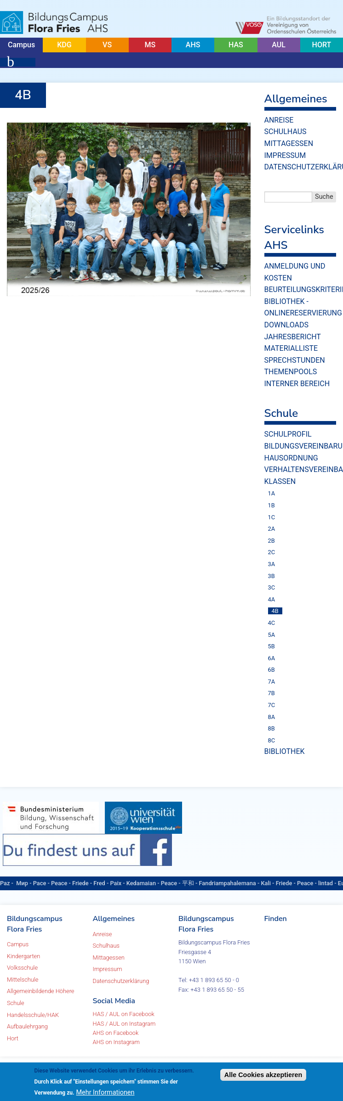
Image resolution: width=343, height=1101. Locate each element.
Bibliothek (284, 751)
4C (271, 622)
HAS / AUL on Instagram (124, 1023)
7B (271, 693)
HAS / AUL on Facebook (123, 1014)
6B (271, 669)
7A (271, 681)
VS (107, 44)
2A (271, 528)
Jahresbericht (292, 336)
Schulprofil (288, 434)
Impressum (285, 155)
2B (271, 540)
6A (271, 658)
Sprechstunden (294, 360)
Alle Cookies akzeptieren (263, 1075)
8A (271, 716)
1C (271, 517)
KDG (64, 44)
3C (271, 587)
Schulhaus (285, 131)
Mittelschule (22, 979)
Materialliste (291, 348)
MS (150, 44)
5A (271, 634)
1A (271, 493)
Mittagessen (289, 143)
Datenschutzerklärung (121, 980)
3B (271, 576)
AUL (279, 44)
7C (271, 705)
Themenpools (290, 371)
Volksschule (22, 967)
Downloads (286, 324)
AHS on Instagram (116, 1042)
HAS (236, 44)
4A (271, 599)
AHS (193, 44)
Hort (12, 1038)
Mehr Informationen (105, 1092)
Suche (324, 197)
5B (271, 646)
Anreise (279, 120)
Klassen (280, 481)
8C (271, 740)
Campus (21, 44)
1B (271, 505)
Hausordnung (291, 458)
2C (271, 552)
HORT (322, 44)
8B (271, 728)
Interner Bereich (297, 383)
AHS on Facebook (116, 1032)
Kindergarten (23, 956)
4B (275, 610)
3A (271, 564)
